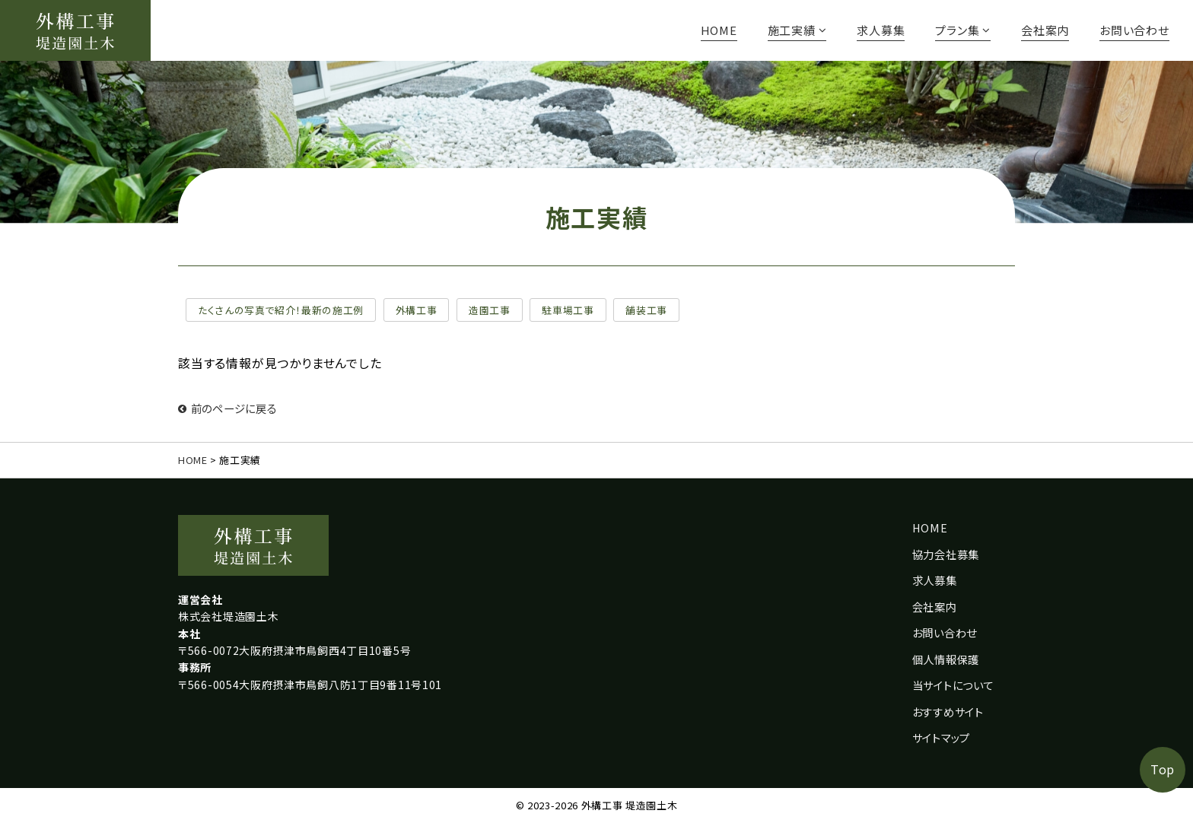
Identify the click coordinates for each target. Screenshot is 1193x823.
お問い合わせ (1134, 30)
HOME (719, 30)
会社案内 (1045, 30)
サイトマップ (941, 737)
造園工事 (490, 310)
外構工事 (416, 310)
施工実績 (797, 30)
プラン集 (963, 30)
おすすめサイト (948, 712)
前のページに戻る (228, 408)
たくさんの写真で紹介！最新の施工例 (281, 310)
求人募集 (881, 30)
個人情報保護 (945, 659)
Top (1162, 769)
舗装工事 (646, 310)
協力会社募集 (945, 554)
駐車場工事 (567, 310)
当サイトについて (953, 685)
